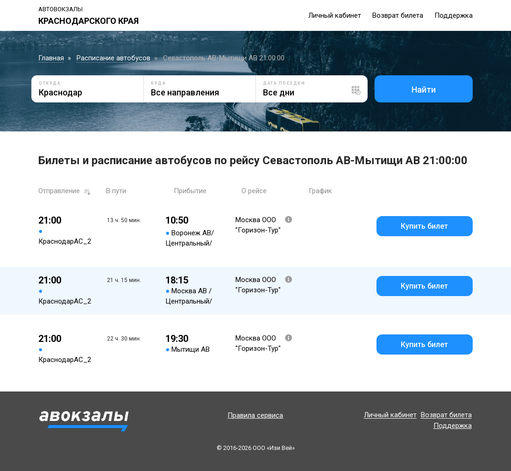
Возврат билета (397, 15)
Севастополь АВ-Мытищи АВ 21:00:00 (223, 58)
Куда (158, 83)
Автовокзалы (60, 9)
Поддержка (453, 15)
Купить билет (424, 226)
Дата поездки (284, 83)
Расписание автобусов (113, 58)
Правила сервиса (255, 415)
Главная (51, 58)
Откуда (50, 83)
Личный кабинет (334, 15)
